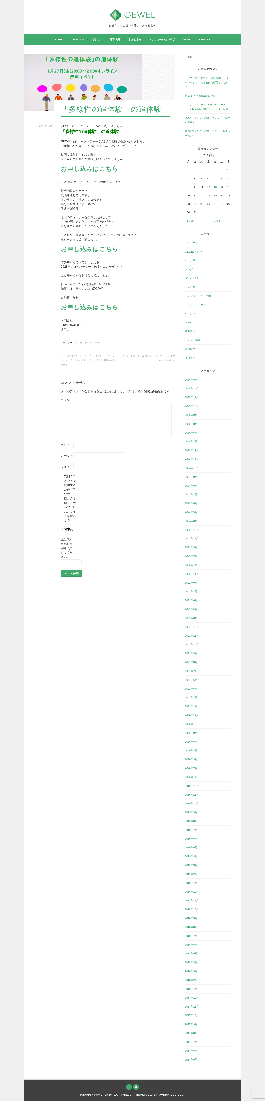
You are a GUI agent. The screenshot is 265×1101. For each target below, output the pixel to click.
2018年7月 (191, 935)
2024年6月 (191, 503)
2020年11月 (192, 715)
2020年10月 (192, 724)
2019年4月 (191, 856)
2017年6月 (191, 1050)
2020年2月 (191, 768)
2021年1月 (191, 706)
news (187, 39)
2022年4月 (191, 609)
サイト (65, 466)
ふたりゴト (191, 242)
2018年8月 (191, 927)
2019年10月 (192, 803)
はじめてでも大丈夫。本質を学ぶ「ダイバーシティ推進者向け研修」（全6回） (207, 82)
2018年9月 (191, 918)
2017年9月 (191, 1024)
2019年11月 (192, 794)
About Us (77, 39)
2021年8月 (191, 662)
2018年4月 (191, 962)
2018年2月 (191, 980)
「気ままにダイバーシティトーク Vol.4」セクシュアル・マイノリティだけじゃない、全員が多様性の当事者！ (87, 360)
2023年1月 (191, 565)
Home (59, 39)
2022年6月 (191, 600)
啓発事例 (190, 331)
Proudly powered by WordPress (106, 1095)
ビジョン (97, 39)
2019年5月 (191, 847)
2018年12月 (192, 891)
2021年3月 (191, 697)
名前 (65, 444)
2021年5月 (191, 688)
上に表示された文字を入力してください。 (67, 548)
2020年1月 (191, 777)
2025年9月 (191, 415)
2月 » (217, 220)
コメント (67, 400)
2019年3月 (191, 865)
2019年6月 (191, 838)
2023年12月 (192, 529)
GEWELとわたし (195, 251)
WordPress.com (171, 1095)
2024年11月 (192, 459)
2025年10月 (192, 406)
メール (66, 455)
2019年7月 (191, 829)
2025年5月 (191, 432)
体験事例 (190, 357)
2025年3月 (191, 441)
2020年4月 (191, 750)
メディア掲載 (192, 339)
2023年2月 (191, 556)
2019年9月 (191, 812)
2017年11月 (192, 1006)
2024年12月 (192, 450)
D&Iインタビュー (195, 278)
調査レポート (192, 348)
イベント (88, 342)
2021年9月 (191, 653)
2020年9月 (191, 732)
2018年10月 (192, 909)
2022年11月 (192, 573)
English (204, 39)
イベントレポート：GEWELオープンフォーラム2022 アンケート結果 (148, 358)
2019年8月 (191, 821)
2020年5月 (191, 741)
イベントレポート (195, 304)
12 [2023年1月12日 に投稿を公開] (208, 187)
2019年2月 (191, 874)
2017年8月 (191, 1033)
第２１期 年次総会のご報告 (201, 95)
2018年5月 (191, 953)
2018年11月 (192, 900)
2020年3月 (191, 759)
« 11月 (191, 220)
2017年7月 (191, 1041)
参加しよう (134, 39)
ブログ (189, 269)
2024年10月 (192, 468)
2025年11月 (192, 397)
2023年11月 (192, 538)
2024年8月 (191, 485)
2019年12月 (192, 785)
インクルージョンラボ (162, 39)
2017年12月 (192, 997)
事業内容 (115, 39)
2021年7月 (191, 671)
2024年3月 (191, 521)
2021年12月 (192, 626)
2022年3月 (191, 618)
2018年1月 (191, 988)
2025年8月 (191, 423)
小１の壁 (190, 260)
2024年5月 (191, 512)
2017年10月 (192, 1015)
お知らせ (77, 342)
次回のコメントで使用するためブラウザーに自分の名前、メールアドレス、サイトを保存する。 (70, 498)
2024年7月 (191, 494)
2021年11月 (192, 635)
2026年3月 (191, 379)
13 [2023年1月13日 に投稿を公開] (215, 187)
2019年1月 (191, 882)
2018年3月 (191, 971)
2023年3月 (191, 547)
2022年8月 (191, 591)
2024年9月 (191, 476)
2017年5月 (191, 1059)
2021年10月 (192, 644)
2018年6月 (191, 944)
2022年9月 (191, 582)
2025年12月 (192, 388)
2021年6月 (191, 679)
